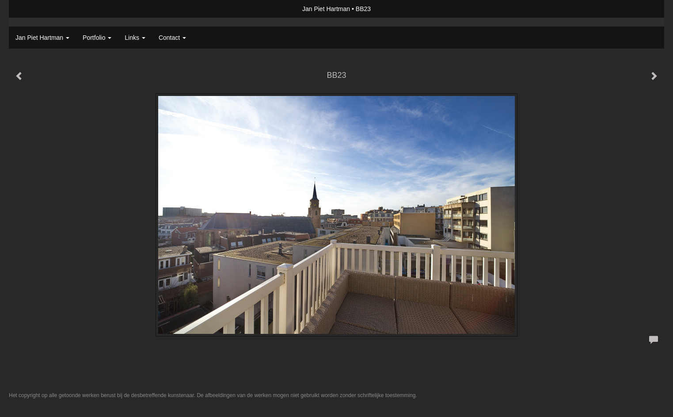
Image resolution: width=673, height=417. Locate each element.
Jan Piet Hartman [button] (42, 37)
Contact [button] (172, 37)
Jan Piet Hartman (326, 8)
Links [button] (135, 37)
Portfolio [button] (97, 37)
